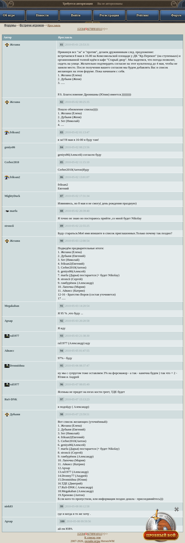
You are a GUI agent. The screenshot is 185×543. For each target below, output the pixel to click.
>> (106, 29)
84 (61, 147)
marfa (13, 211)
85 (61, 162)
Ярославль (53, 25)
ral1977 (14, 335)
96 (61, 384)
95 (61, 365)
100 (62, 521)
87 (61, 196)
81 (61, 44)
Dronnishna (17, 365)
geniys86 (10, 147)
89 (61, 226)
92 (61, 320)
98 (61, 414)
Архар (9, 320)
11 (100, 29)
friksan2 (15, 132)
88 (61, 211)
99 (61, 506)
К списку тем (92, 537)
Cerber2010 (12, 162)
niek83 (9, 506)
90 (61, 240)
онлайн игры (92, 541)
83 (61, 132)
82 (61, 102)
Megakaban (12, 306)
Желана (15, 44)
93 (61, 335)
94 (61, 350)
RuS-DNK (11, 399)
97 (61, 399)
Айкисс (9, 350)
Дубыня (15, 414)
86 (61, 177)
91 (61, 306)
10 (96, 29)
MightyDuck (12, 196)
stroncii (9, 226)
